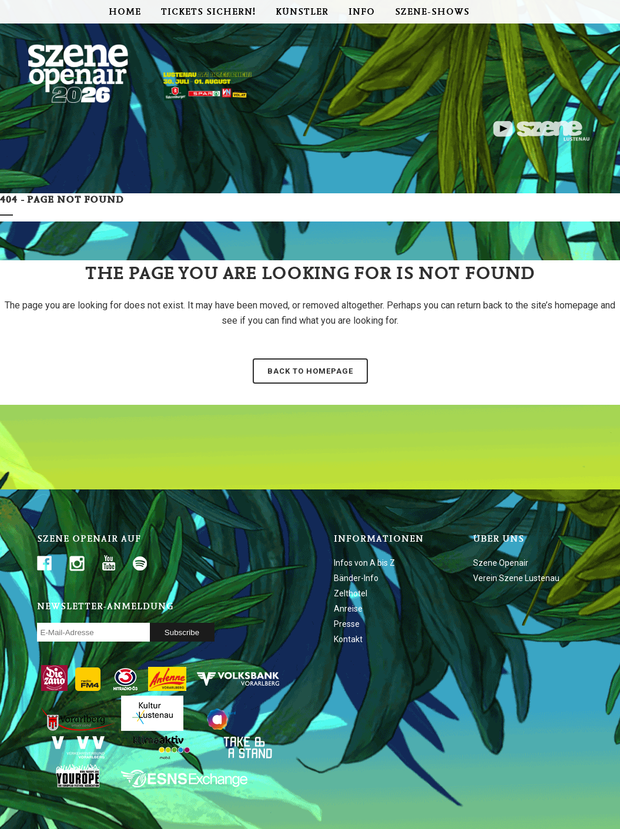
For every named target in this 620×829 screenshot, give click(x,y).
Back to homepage (310, 371)
